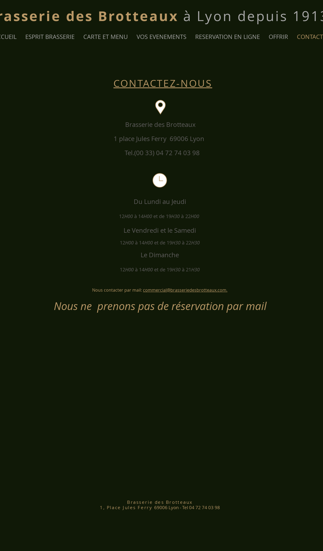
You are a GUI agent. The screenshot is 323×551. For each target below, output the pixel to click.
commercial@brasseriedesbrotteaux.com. (185, 290)
